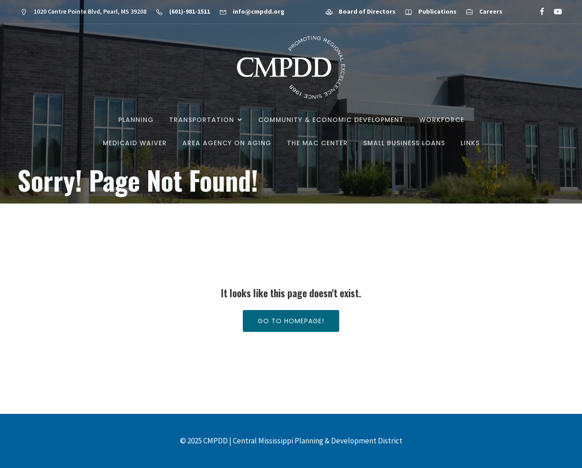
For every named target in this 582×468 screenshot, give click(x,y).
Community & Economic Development (331, 119)
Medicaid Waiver (135, 143)
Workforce (441, 119)
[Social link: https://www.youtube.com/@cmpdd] (554, 12)
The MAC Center (317, 143)
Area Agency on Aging (226, 143)
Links (470, 143)
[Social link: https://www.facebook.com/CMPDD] (538, 12)
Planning (136, 119)
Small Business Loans (404, 143)
